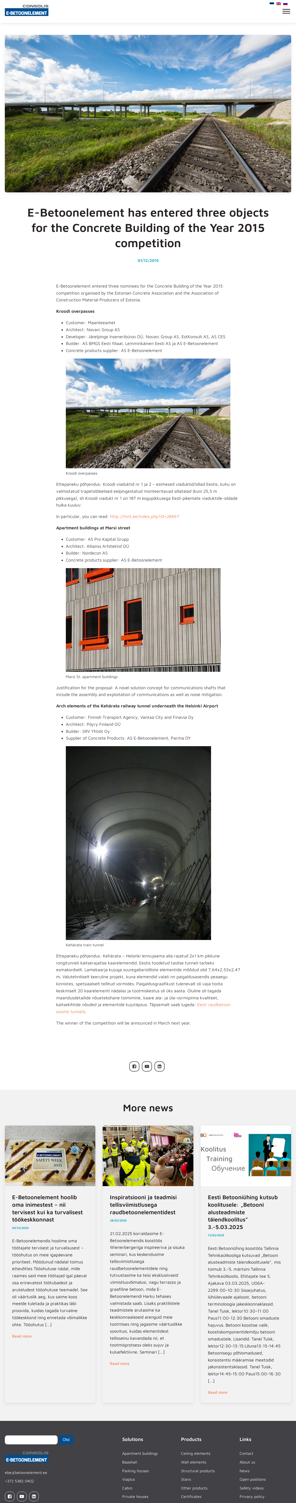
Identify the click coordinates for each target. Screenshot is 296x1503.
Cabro (127, 1488)
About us (247, 1462)
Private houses (135, 1496)
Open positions (253, 1479)
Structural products (198, 1471)
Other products (194, 1488)
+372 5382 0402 (19, 1481)
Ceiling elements (195, 1453)
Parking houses (135, 1471)
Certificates (191, 1496)
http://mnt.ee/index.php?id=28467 (144, 516)
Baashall (129, 1462)
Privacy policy (252, 1496)
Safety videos (252, 1488)
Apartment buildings (140, 1453)
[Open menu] (286, 11)
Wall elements (193, 1462)
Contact (246, 1453)
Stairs (186, 1479)
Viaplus (128, 1479)
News (245, 1471)
